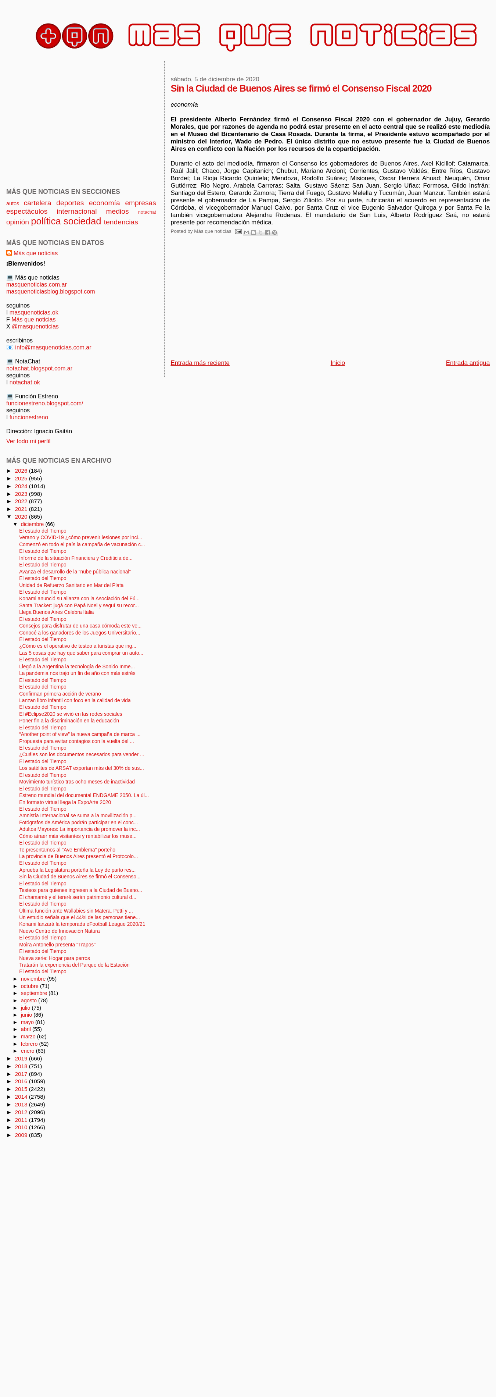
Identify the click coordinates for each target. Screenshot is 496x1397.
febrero (30, 1044)
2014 (22, 1097)
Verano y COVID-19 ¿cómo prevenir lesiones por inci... (80, 537)
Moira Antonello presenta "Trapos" (57, 945)
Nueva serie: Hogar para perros (54, 958)
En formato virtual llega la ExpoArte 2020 (65, 802)
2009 (22, 1135)
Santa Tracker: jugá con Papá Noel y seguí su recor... (79, 605)
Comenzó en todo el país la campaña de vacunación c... (82, 544)
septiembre (35, 993)
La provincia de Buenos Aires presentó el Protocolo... (78, 856)
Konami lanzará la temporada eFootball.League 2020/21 (82, 924)
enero (28, 1051)
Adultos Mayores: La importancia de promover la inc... (79, 829)
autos (12, 203)
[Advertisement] (278, 299)
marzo (29, 1036)
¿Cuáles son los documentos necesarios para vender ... (81, 754)
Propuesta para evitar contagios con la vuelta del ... (76, 741)
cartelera (37, 203)
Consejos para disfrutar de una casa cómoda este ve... (80, 626)
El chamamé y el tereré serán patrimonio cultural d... (77, 897)
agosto (29, 1000)
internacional (77, 211)
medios (117, 211)
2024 (22, 486)
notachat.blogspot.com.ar (39, 368)
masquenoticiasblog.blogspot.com (50, 291)
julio (26, 1008)
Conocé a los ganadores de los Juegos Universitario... (79, 633)
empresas (140, 203)
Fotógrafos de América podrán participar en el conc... (78, 822)
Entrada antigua (468, 362)
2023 (22, 494)
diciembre (33, 524)
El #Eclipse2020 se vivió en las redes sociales (70, 714)
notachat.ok (25, 382)
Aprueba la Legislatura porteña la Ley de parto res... (77, 870)
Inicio (338, 362)
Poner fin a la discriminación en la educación (69, 721)
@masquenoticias (35, 326)
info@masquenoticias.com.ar (53, 347)
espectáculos (26, 211)
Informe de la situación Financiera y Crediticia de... (76, 558)
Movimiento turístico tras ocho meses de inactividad (77, 782)
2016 (22, 1081)
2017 (22, 1074)
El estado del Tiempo (42, 531)
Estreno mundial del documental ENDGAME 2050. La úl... (84, 795)
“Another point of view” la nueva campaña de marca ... (79, 734)
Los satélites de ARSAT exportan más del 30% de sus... (81, 768)
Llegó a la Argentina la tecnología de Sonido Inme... (77, 666)
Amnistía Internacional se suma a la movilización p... (77, 815)
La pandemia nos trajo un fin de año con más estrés (77, 673)
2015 (22, 1089)
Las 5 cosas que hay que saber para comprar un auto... (81, 653)
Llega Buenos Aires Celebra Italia (56, 612)
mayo (28, 1022)
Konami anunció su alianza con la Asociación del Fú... (79, 598)
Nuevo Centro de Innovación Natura (59, 931)
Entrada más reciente (200, 362)
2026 (22, 471)
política (46, 221)
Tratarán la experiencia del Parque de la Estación (74, 965)
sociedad (82, 221)
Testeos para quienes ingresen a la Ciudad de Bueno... (80, 890)
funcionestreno (29, 417)
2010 (22, 1127)
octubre (30, 986)
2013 (22, 1104)
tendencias (121, 222)
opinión (17, 222)
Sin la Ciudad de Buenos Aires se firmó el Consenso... (79, 876)
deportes (70, 203)
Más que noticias (36, 253)
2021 (22, 509)
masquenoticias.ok (34, 312)
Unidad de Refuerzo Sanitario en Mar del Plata (71, 585)
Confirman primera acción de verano (60, 694)
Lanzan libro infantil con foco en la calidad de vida (74, 700)
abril (26, 1029)
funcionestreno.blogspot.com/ (44, 403)
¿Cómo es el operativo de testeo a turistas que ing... (77, 646)
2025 (22, 478)
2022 (22, 501)
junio (27, 1015)
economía (104, 203)
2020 (22, 516)
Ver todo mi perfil (28, 441)
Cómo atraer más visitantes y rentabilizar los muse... (77, 836)
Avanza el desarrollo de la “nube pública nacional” (75, 572)
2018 (22, 1066)
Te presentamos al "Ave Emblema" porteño (67, 850)
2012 (22, 1112)
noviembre (34, 979)
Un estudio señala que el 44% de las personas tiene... (79, 917)
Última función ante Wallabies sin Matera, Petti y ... (76, 911)
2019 (22, 1058)
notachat (147, 212)
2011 (22, 1120)
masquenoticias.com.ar (36, 284)
